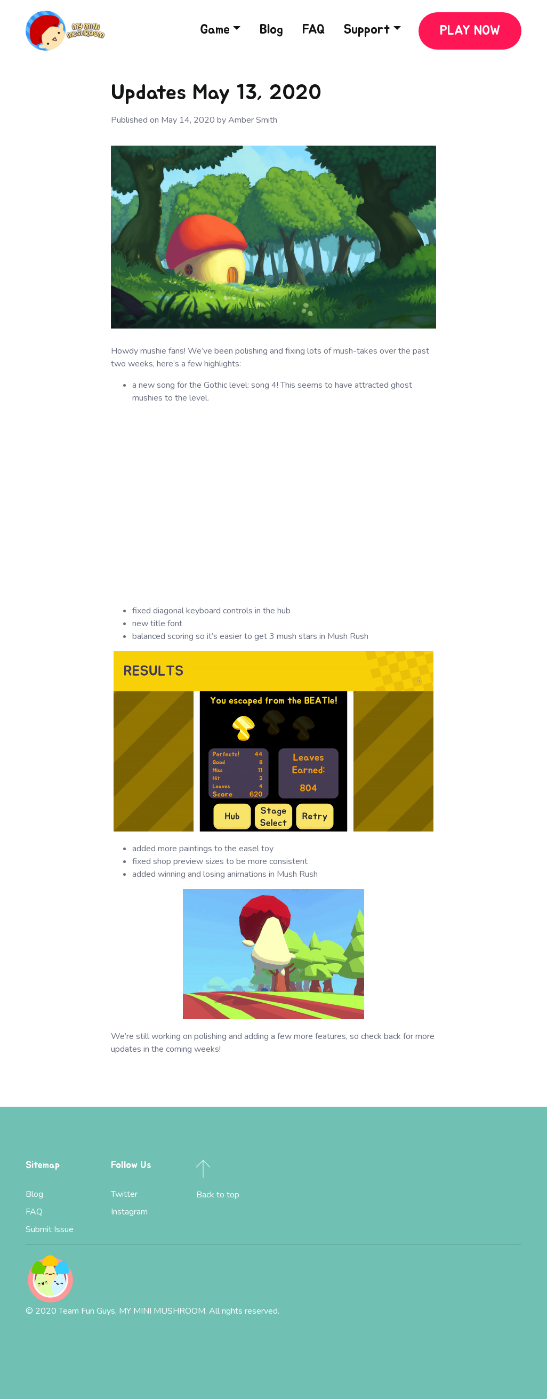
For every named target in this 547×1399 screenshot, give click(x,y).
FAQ (313, 29)
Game (215, 29)
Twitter (124, 1194)
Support (367, 29)
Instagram (129, 1212)
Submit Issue (50, 1229)
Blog (271, 29)
